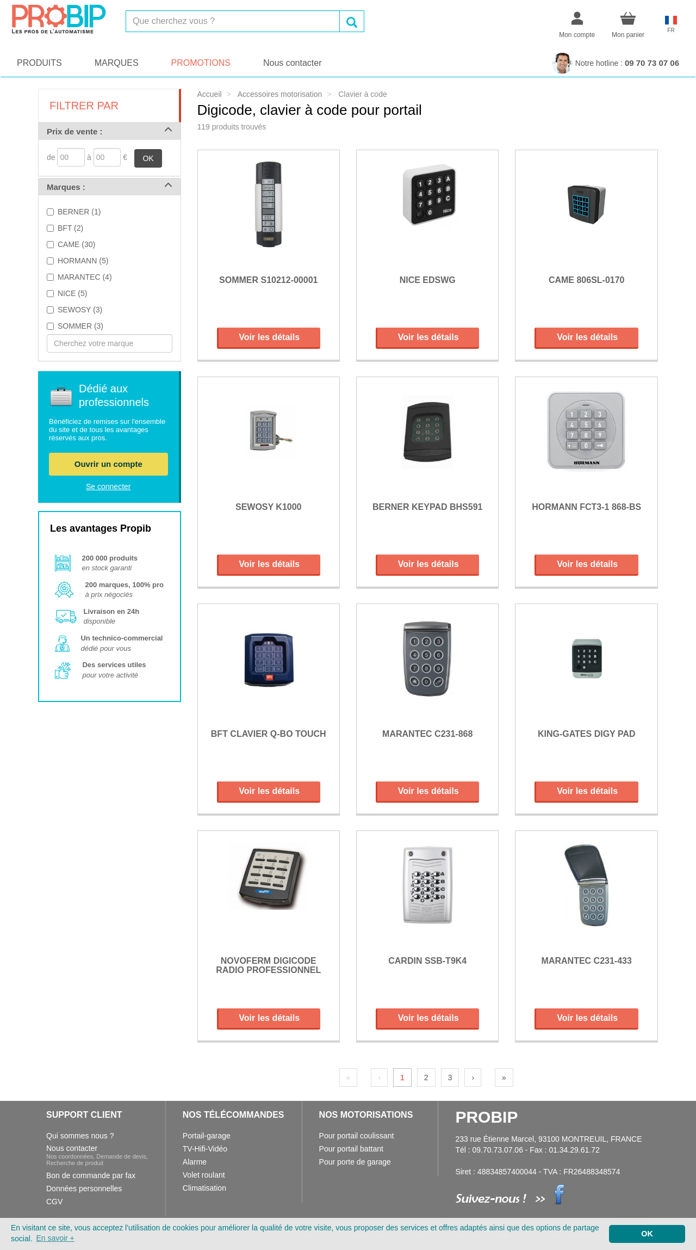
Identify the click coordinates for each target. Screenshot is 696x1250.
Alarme (195, 1161)
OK (147, 158)
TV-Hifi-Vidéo (205, 1148)
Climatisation (204, 1188)
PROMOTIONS (201, 62)
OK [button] (647, 1233)
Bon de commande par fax (90, 1175)
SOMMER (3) (80, 326)
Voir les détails (269, 337)
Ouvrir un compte (108, 464)
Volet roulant (204, 1175)
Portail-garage (207, 1135)
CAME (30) (76, 244)
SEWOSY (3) (80, 309)
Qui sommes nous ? (80, 1135)
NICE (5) (72, 293)
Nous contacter (292, 62)
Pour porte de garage (355, 1161)
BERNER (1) (79, 211)
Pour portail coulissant (356, 1135)
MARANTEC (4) (85, 277)
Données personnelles (84, 1188)
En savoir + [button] (55, 1238)
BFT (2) (70, 228)
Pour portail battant (351, 1148)
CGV (54, 1201)
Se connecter (108, 486)
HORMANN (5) (83, 260)
